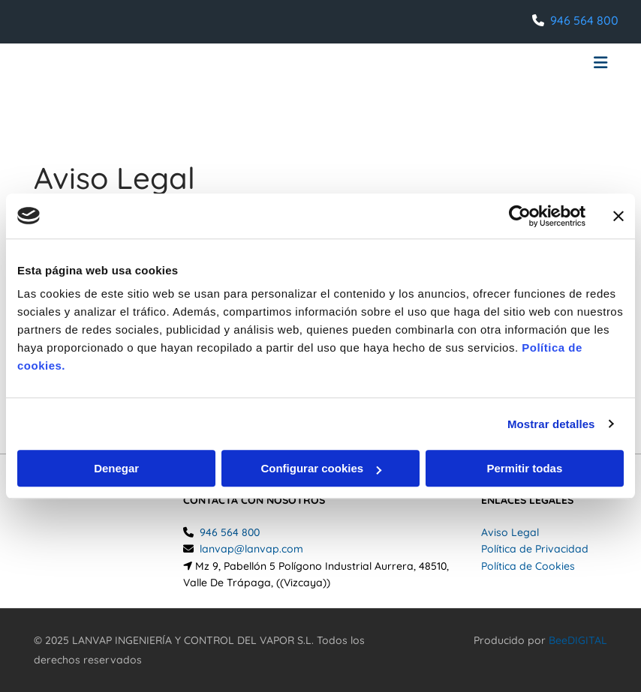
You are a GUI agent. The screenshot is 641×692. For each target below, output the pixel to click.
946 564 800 (584, 20)
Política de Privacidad (534, 549)
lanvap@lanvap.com (251, 549)
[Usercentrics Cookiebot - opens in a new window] (519, 216)
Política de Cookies (528, 566)
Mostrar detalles (551, 424)
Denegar (116, 468)
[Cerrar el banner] (618, 216)
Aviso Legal (510, 532)
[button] (420, 64)
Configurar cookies (320, 468)
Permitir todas (524, 468)
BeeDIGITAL (578, 640)
